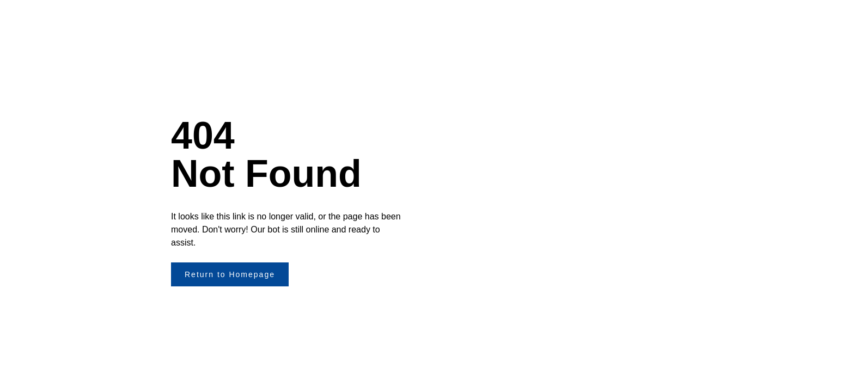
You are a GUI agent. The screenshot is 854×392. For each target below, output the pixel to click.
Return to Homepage (230, 274)
